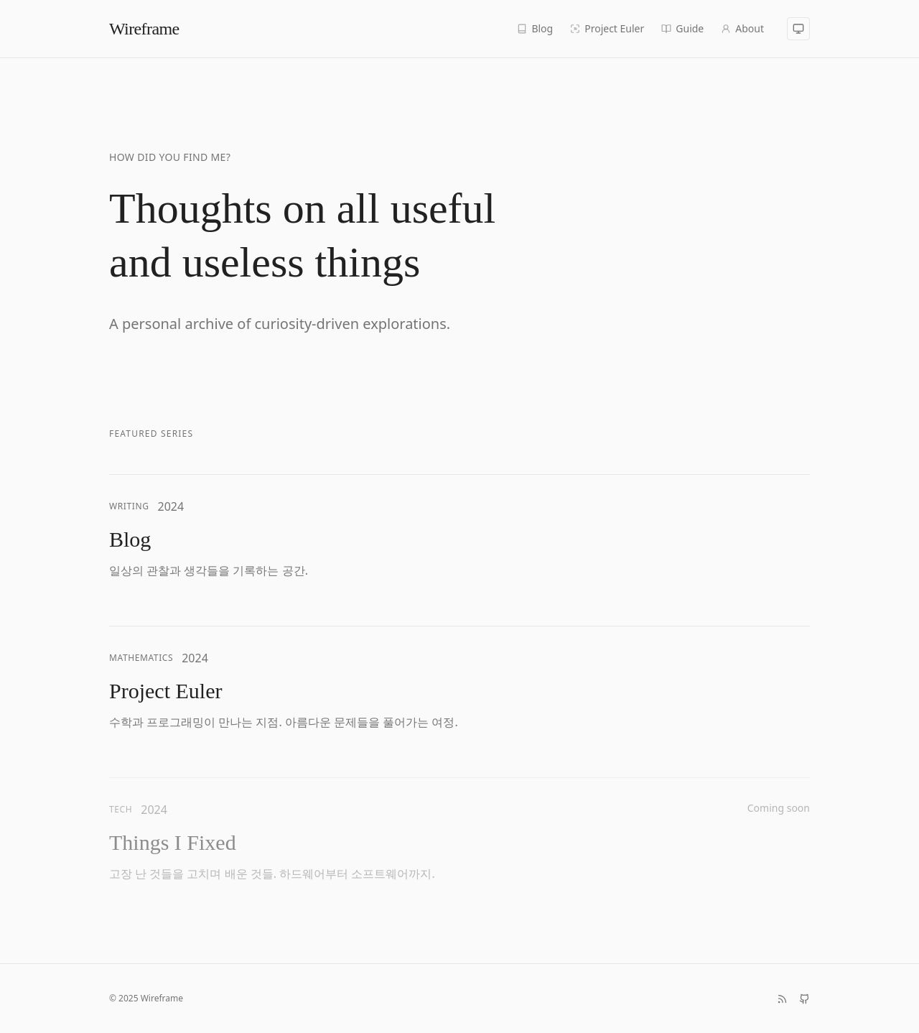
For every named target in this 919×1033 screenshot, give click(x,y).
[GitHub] (804, 998)
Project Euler (607, 28)
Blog (535, 28)
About (742, 28)
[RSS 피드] (782, 998)
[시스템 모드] (798, 28)
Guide (682, 28)
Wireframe (144, 28)
